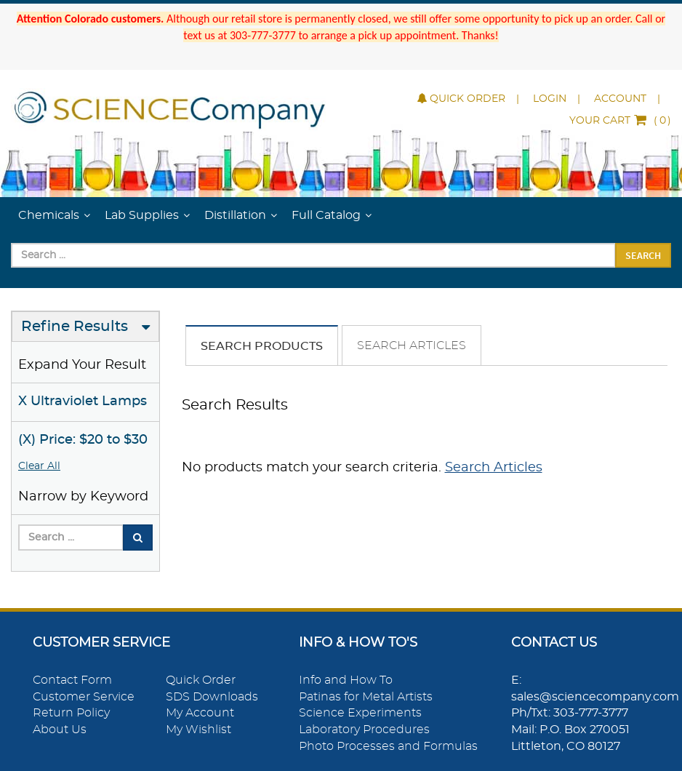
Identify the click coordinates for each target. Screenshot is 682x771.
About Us (60, 729)
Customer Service (84, 697)
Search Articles (411, 345)
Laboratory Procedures (364, 729)
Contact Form (72, 680)
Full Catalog (326, 215)
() (620, 120)
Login (549, 99)
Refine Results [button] (74, 326)
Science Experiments (360, 713)
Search (643, 255)
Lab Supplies (142, 215)
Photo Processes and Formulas (388, 746)
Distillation (235, 215)
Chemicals (48, 215)
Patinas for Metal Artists (366, 697)
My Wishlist (198, 729)
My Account (200, 713)
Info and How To (346, 680)
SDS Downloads (212, 697)
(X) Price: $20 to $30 (83, 440)
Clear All (39, 466)
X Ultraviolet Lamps (82, 401)
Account (620, 99)
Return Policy (71, 713)
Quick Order (461, 99)
